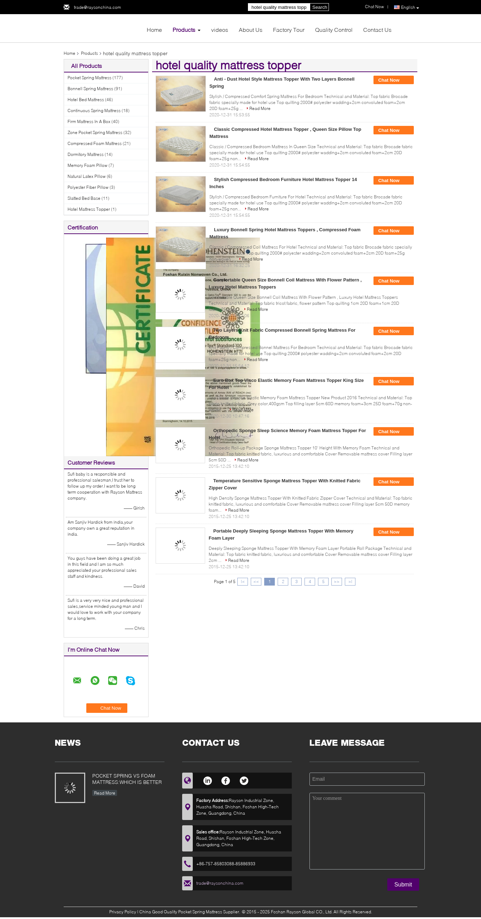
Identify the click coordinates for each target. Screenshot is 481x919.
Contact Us (377, 29)
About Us (250, 29)
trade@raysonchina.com (97, 7)
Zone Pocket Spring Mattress (95, 132)
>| (350, 581)
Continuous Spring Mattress (94, 110)
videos (219, 29)
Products (184, 29)
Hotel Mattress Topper (89, 209)
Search (319, 7)
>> (337, 581)
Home (154, 29)
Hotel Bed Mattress (86, 99)
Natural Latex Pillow (87, 176)
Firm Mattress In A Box (89, 121)
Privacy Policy (122, 911)
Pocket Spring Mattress (89, 77)
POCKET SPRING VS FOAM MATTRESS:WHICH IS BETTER (127, 779)
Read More (260, 108)
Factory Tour (289, 29)
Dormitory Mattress (86, 154)
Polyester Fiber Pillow (88, 187)
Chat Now (393, 80)
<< (256, 581)
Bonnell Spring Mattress (90, 88)
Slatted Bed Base (84, 198)
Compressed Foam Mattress (95, 143)
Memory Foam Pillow (88, 165)
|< (243, 581)
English (410, 7)
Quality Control (334, 29)
